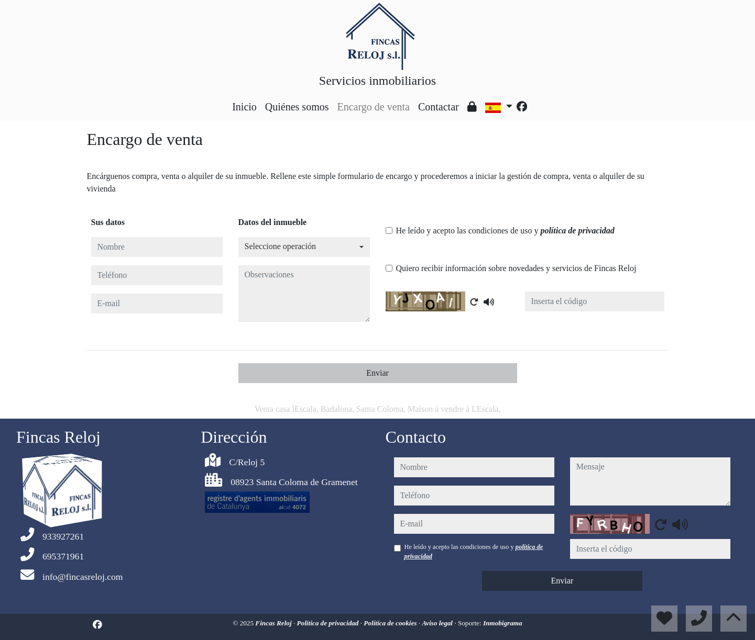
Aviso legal (438, 623)
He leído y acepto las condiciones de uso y (505, 230)
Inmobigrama (502, 623)
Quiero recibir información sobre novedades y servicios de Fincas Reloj (516, 268)
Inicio (244, 107)
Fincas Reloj (274, 623)
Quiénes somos (297, 107)
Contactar (438, 107)
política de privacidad (577, 230)
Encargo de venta (373, 107)
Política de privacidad (328, 623)
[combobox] (304, 247)
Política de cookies (391, 623)
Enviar (377, 372)
